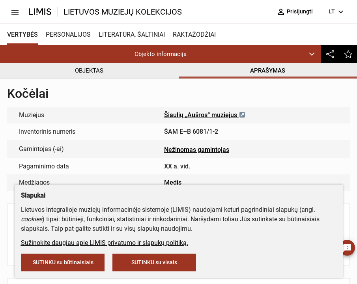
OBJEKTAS (89, 70)
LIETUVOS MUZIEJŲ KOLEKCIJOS (123, 12)
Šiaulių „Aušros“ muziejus (205, 115)
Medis (172, 182)
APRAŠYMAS (267, 70)
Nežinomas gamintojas (196, 149)
